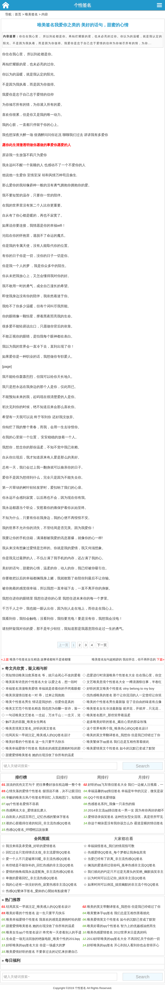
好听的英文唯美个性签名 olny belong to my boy (120, 688)
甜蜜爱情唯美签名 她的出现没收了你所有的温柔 (40, 755)
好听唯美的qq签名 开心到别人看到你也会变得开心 (123, 945)
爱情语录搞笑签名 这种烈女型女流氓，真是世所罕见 (125, 817)
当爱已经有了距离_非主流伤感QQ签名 (115, 859)
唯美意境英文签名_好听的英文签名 (31, 728)
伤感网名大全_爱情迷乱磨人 (26, 810)
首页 (18, 14)
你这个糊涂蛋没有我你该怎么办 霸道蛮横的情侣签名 (125, 823)
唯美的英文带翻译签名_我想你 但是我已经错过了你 (123, 735)
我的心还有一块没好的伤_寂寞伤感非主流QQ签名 (41, 884)
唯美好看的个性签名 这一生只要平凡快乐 (35, 741)
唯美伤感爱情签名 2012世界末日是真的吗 (117, 932)
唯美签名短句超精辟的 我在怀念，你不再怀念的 (124, 659)
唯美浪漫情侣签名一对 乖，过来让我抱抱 (35, 695)
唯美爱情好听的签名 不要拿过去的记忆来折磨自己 (42, 951)
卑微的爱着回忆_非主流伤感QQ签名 (32, 878)
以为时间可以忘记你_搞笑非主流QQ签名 (117, 878)
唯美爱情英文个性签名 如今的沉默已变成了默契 (121, 748)
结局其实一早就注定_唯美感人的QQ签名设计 (38, 735)
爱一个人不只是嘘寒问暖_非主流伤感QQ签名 (38, 859)
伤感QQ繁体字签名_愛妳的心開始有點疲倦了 (38, 891)
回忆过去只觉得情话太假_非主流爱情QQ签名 (38, 852)
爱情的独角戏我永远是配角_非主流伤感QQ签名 (40, 871)
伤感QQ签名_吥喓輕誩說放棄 (27, 829)
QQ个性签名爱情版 (101, 797)
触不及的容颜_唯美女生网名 (26, 722)
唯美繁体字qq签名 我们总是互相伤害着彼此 (118, 741)
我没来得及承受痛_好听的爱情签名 (31, 846)
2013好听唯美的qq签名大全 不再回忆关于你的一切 (123, 939)
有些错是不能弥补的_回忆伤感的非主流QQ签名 (40, 865)
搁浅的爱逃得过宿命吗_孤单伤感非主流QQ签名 (122, 865)
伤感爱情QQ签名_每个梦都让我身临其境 (117, 852)
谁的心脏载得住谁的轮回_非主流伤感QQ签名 (38, 823)
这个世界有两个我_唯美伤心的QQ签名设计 (117, 728)
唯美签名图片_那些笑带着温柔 (108, 715)
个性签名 (82, 5)
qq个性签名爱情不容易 (22, 804)
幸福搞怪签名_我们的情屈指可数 (111, 846)
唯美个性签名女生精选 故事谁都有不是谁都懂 (40, 659)
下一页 (102, 645)
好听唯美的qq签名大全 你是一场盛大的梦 (35, 945)
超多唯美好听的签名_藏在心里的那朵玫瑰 (116, 722)
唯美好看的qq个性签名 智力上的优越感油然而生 (121, 926)
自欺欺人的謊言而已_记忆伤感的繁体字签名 (37, 817)
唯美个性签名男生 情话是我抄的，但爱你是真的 (40, 702)
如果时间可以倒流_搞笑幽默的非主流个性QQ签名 (123, 884)
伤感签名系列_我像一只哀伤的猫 (111, 804)
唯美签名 (31, 14)
